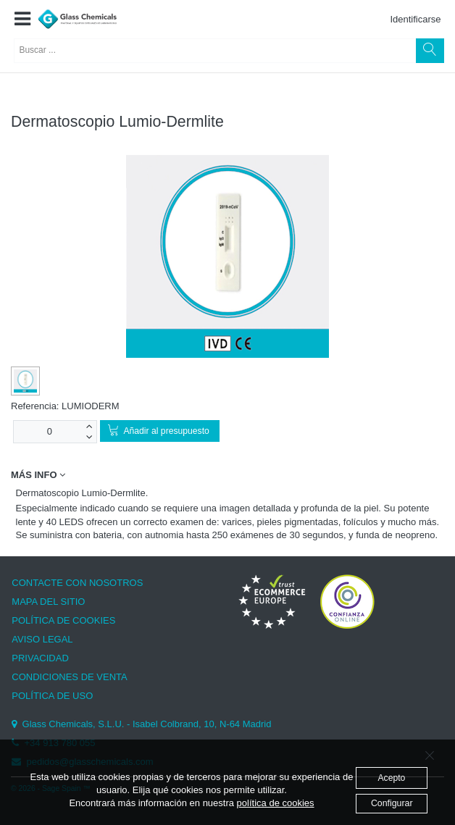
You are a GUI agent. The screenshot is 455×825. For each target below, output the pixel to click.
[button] (22, 19)
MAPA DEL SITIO (48, 601)
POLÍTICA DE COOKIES (63, 620)
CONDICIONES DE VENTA (69, 676)
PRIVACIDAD (40, 658)
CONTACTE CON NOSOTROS (77, 582)
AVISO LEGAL (42, 639)
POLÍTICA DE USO (52, 695)
